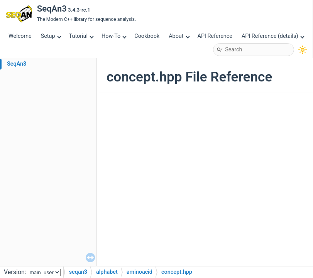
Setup (51, 36)
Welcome (20, 36)
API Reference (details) (273, 36)
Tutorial (81, 36)
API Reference (215, 36)
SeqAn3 (16, 64)
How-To (114, 36)
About (179, 36)
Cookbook (146, 36)
